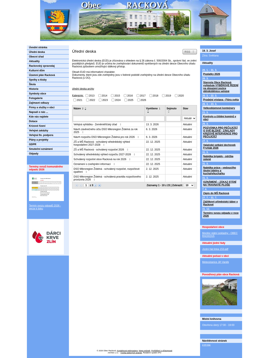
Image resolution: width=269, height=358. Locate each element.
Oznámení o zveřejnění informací (95, 164)
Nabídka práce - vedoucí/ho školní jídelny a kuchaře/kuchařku (219, 170)
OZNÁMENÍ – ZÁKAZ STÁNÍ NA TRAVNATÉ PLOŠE (219, 183)
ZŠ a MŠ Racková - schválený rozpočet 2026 (101, 149)
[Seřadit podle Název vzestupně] (85, 108)
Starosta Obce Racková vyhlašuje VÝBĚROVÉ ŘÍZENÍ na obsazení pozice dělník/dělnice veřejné (220, 87)
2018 (155, 95)
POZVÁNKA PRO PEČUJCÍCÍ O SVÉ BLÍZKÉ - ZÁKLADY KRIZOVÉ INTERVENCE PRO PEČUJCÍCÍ (220, 132)
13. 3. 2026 (152, 124)
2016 (130, 95)
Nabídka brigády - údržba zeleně (218, 158)
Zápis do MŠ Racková (216, 193)
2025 (130, 99)
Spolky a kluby (38, 79)
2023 (105, 99)
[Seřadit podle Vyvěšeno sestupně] (148, 112)
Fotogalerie (36, 98)
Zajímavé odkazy (39, 102)
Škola (32, 84)
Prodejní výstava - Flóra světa (221, 99)
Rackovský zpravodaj (42, 65)
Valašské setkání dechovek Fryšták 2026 (219, 146)
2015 (117, 95)
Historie (33, 89)
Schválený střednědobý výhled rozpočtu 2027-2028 (105, 154)
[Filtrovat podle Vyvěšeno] (155, 118)
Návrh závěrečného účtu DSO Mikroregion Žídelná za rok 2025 (106, 131)
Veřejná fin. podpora (41, 135)
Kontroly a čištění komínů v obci (219, 118)
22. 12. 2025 (153, 141)
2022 (92, 99)
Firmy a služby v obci (41, 107)
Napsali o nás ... (38, 112)
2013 (92, 95)
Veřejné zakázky (38, 130)
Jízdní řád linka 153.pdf (215, 249)
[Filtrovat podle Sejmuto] (173, 118)
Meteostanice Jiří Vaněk (215, 262)
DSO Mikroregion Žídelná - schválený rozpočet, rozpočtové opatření (107, 170)
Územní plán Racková (42, 75)
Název (78, 108)
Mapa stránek (144, 351)
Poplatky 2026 (211, 74)
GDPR (32, 144)
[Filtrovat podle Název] (108, 118)
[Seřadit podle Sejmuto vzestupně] (169, 111)
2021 (79, 99)
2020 (181, 95)
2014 (104, 95)
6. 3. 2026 (151, 129)
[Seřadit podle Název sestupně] (85, 109)
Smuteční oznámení (41, 149)
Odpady (33, 153)
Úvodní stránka (38, 47)
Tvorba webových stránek (131, 353)
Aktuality (34, 61)
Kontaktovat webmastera (127, 351)
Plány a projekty (38, 139)
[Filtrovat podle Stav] (189, 118)
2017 (143, 95)
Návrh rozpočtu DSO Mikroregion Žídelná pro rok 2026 (107, 137)
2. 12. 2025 (152, 168)
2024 (118, 99)
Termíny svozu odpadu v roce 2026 (221, 214)
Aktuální (187, 124)
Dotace (33, 121)
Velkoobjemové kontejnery (219, 108)
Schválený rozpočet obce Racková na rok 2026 (102, 159)
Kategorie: (78, 95)
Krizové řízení (37, 125)
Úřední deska (37, 52)
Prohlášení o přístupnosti (161, 351)
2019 (168, 95)
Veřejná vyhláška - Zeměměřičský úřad (98, 124)
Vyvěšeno (153, 108)
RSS (190, 51)
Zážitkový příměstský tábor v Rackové (220, 203)
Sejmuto (172, 108)
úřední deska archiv (83, 88)
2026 (143, 99)
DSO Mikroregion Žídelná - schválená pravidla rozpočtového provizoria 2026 (107, 178)
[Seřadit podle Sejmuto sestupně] (169, 112)
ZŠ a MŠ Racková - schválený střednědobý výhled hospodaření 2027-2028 (102, 143)
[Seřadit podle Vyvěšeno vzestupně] (148, 111)
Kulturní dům (37, 70)
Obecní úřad (36, 56)
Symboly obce (37, 93)
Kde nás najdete (38, 116)
